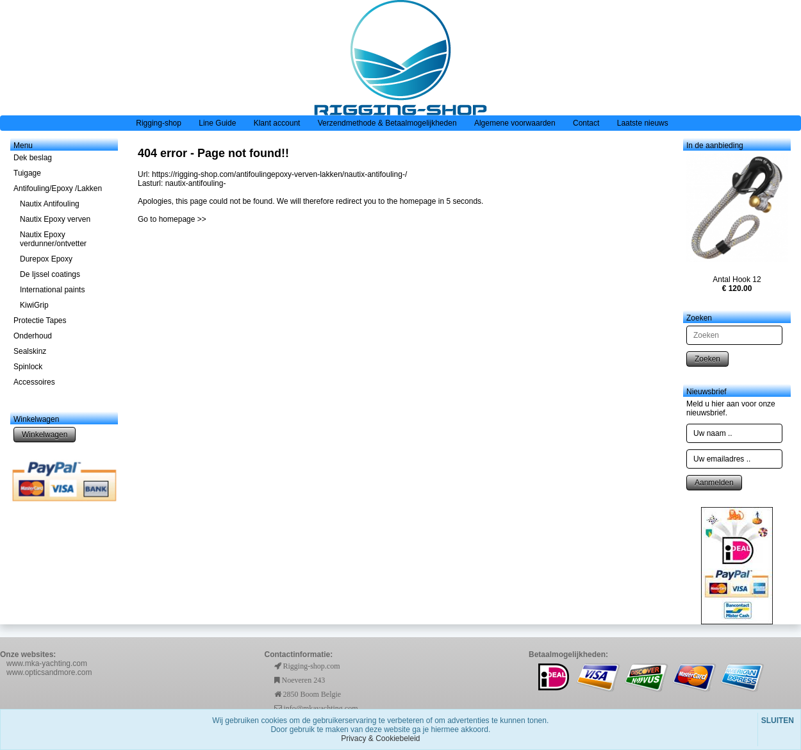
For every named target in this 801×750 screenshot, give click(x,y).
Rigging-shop (158, 123)
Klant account (277, 123)
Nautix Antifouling (49, 203)
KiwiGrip (34, 305)
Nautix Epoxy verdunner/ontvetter (53, 239)
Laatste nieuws (642, 123)
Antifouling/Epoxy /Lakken (57, 188)
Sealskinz (29, 351)
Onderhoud (32, 335)
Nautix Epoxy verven (55, 219)
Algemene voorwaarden (515, 123)
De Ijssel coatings (50, 274)
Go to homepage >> (172, 219)
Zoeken (707, 358)
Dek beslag (32, 157)
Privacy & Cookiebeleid (380, 738)
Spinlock (27, 366)
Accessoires (34, 382)
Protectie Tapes (40, 320)
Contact (586, 123)
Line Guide (217, 123)
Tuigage (27, 173)
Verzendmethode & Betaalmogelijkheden (387, 123)
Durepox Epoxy (46, 258)
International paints (52, 289)
